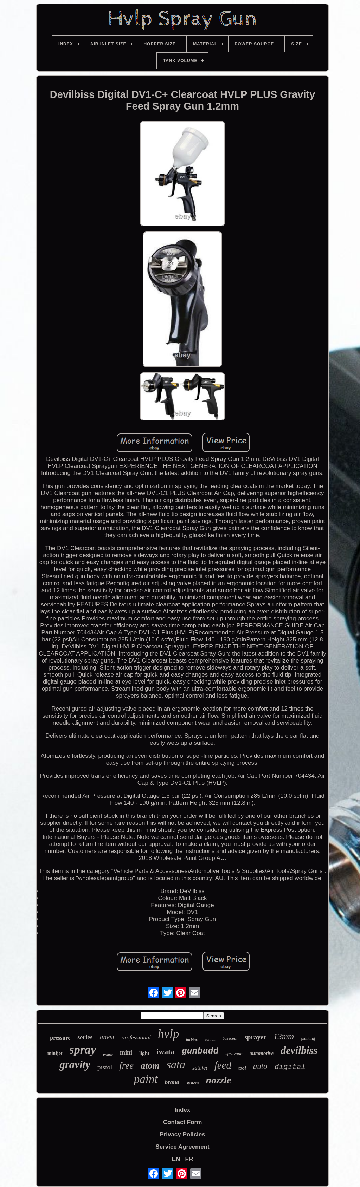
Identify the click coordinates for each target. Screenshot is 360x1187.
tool (242, 1068)
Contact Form (182, 1122)
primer (108, 1054)
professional (136, 1037)
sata (176, 1064)
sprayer (255, 1037)
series (84, 1037)
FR (189, 1159)
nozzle (218, 1080)
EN (176, 1159)
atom (150, 1066)
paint (146, 1079)
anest (106, 1037)
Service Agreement (182, 1146)
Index (182, 1110)
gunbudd (199, 1051)
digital (290, 1067)
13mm (284, 1036)
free (126, 1065)
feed (222, 1065)
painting (308, 1038)
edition (210, 1039)
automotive (262, 1053)
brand (172, 1082)
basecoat (230, 1038)
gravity (74, 1064)
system (192, 1082)
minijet (55, 1053)
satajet (199, 1068)
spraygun (233, 1053)
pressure (60, 1038)
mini (126, 1052)
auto (260, 1066)
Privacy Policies (182, 1134)
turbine (192, 1039)
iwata (165, 1051)
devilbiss (299, 1050)
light (144, 1053)
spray (83, 1049)
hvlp (168, 1034)
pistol (104, 1067)
